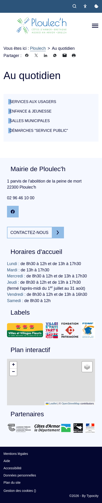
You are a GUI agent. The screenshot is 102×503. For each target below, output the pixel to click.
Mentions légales (16, 454)
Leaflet (51, 403)
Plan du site (12, 482)
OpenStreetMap (71, 403)
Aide (7, 461)
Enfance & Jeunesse (31, 111)
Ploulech (38, 48)
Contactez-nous (30, 232)
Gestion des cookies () (20, 491)
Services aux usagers (33, 102)
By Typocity (90, 496)
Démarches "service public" (39, 131)
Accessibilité (12, 468)
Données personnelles (20, 475)
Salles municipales (30, 121)
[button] (13, 365)
